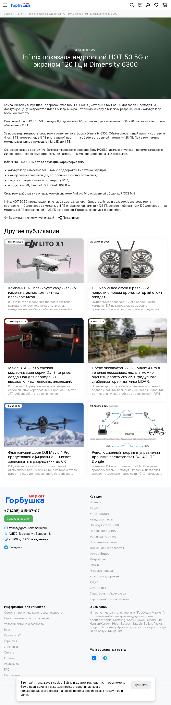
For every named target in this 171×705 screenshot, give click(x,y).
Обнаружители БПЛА (105, 525)
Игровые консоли (102, 570)
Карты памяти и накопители (109, 599)
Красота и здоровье (104, 576)
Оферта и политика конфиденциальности (33, 612)
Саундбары (98, 587)
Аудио (94, 582)
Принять (141, 685)
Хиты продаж (99, 513)
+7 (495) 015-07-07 (22, 511)
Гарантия (10, 641)
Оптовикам (12, 675)
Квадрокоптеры (101, 519)
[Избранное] (156, 5)
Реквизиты (11, 664)
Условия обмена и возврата (24, 624)
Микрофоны (98, 559)
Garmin (94, 565)
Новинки (95, 502)
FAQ (7, 669)
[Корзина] (164, 5)
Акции (94, 508)
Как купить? (12, 635)
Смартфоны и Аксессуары (108, 593)
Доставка (11, 646)
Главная (9, 13)
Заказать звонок (18, 518)
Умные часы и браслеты (107, 548)
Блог (21, 13)
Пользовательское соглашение (26, 618)
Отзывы (9, 658)
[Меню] (5, 5)
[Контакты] (140, 5)
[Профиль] (148, 5)
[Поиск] (132, 5)
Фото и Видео (100, 553)
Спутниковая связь (103, 542)
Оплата (9, 652)
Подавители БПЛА (103, 530)
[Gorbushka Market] (20, 5)
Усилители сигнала (103, 536)
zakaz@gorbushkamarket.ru (28, 528)
